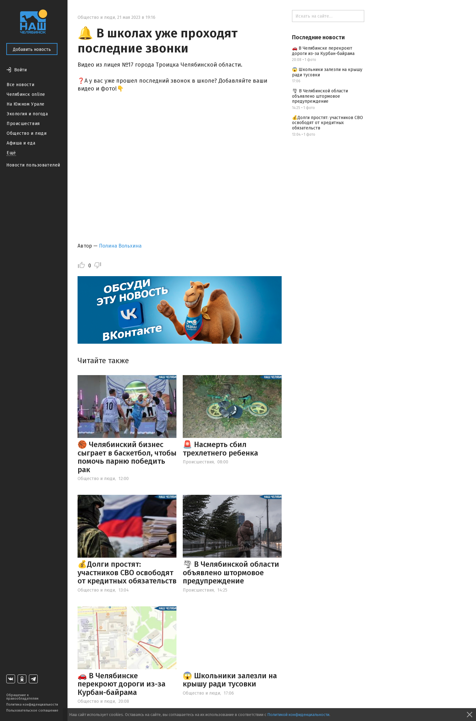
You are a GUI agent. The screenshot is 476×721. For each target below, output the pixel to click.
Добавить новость (32, 49)
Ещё (11, 153)
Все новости (20, 84)
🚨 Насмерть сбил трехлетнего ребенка (220, 448)
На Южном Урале (26, 104)
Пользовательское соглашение (32, 710)
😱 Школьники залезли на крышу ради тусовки (230, 679)
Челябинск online (26, 94)
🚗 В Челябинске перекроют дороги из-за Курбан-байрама (121, 684)
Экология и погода (27, 114)
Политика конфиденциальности (32, 704)
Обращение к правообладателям (22, 696)
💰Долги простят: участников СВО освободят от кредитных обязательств (127, 572)
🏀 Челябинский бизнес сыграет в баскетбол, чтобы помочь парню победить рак (127, 457)
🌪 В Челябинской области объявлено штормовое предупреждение (231, 572)
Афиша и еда (21, 143)
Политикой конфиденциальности (298, 714)
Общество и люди (26, 133)
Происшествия (23, 123)
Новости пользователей (33, 165)
